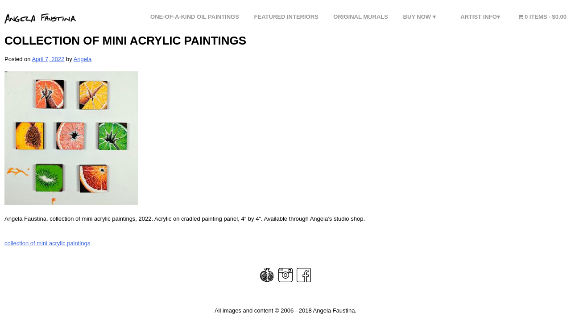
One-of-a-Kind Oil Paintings (194, 16)
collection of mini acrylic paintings (47, 243)
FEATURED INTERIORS (286, 16)
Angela (82, 59)
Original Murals (360, 16)
